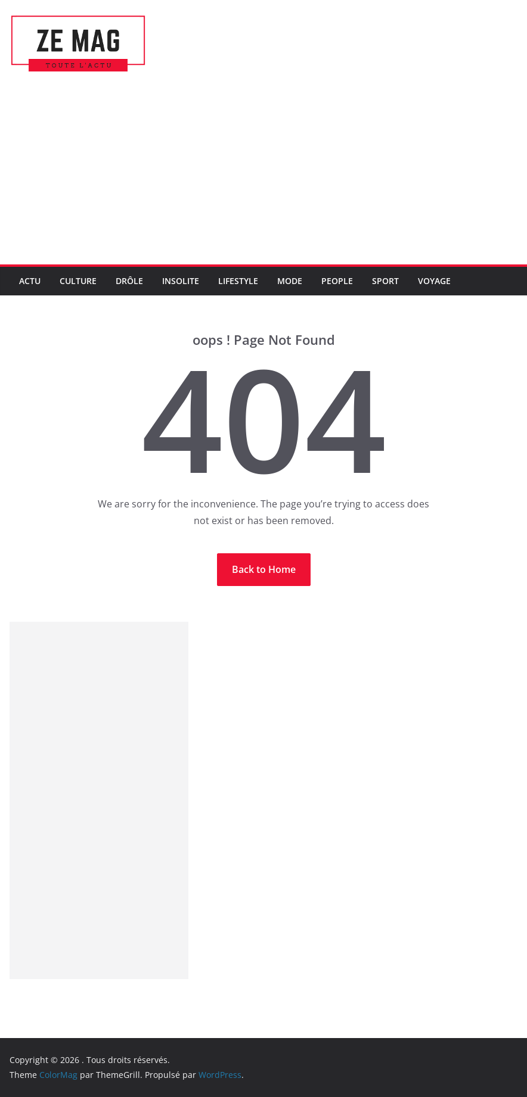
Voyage (434, 280)
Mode (289, 280)
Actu (30, 280)
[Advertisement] (263, 175)
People (337, 280)
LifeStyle (238, 280)
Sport (385, 280)
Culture (78, 280)
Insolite (180, 280)
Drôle (129, 280)
